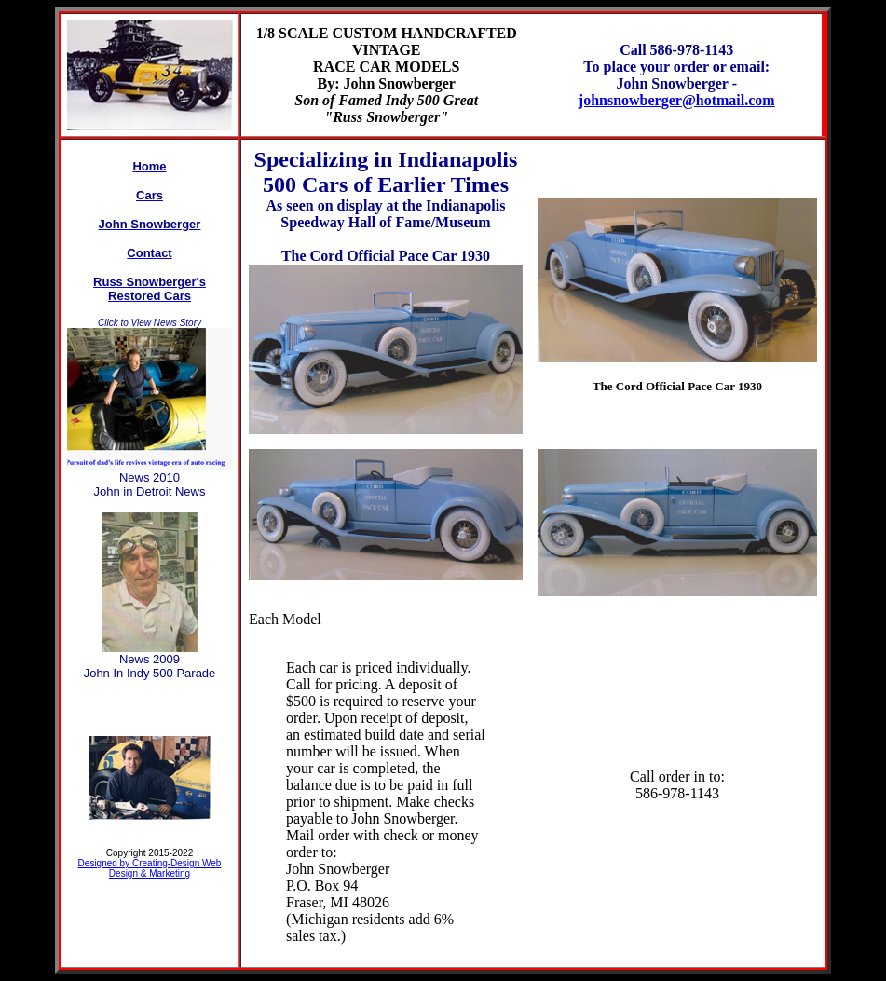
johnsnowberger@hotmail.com (677, 100)
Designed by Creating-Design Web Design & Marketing (150, 868)
